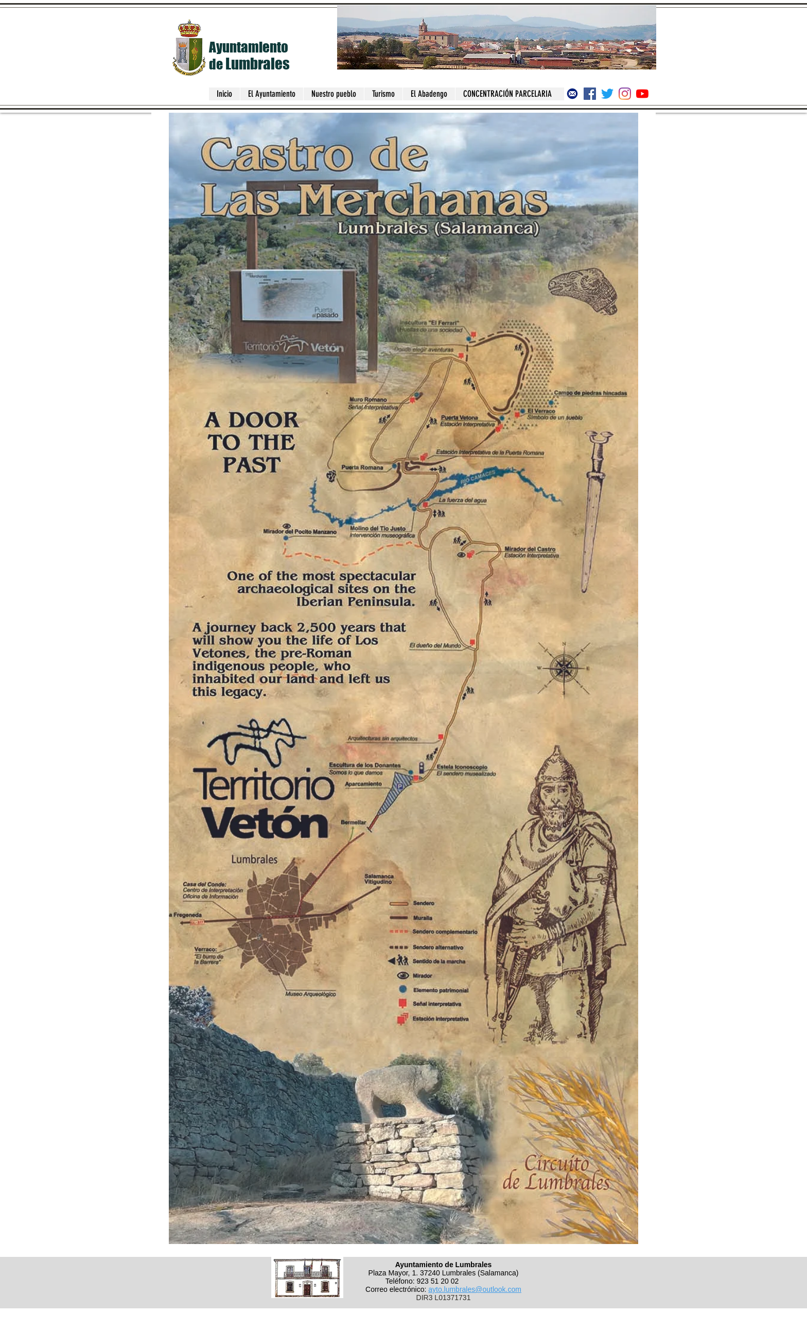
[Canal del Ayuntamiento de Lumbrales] (642, 93)
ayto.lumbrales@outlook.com (474, 1289)
